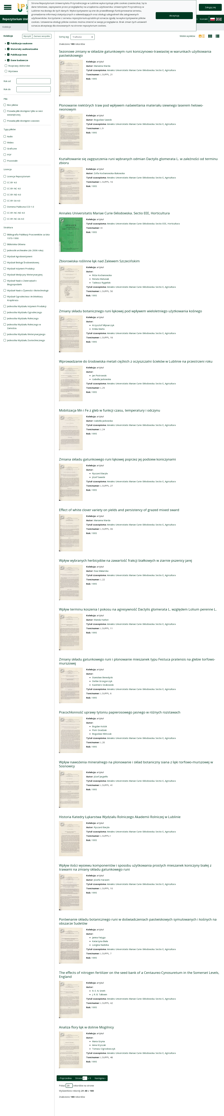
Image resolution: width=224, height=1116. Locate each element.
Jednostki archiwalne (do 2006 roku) (25, 250)
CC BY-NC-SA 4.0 (15, 218)
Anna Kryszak (99, 1045)
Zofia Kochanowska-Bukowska (109, 173)
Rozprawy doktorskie (19, 65)
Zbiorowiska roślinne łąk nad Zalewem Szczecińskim (99, 261)
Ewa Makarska (101, 570)
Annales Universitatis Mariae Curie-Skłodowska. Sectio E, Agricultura (141, 70)
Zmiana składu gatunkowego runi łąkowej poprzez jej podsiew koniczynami (117, 459)
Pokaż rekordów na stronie (76, 1085)
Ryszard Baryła (100, 473)
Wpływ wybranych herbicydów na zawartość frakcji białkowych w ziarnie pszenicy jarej (125, 560)
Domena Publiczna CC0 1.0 (20, 206)
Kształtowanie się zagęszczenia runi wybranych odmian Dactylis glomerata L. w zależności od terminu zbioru (138, 161)
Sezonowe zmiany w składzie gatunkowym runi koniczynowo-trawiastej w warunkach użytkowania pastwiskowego (135, 53)
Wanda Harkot (101, 619)
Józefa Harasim (101, 879)
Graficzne (12, 148)
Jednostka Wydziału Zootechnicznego (26, 340)
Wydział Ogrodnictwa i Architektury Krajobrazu (25, 298)
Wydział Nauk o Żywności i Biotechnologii (27, 290)
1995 (94, 78)
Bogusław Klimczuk (101, 733)
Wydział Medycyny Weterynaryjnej (24, 274)
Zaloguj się (210, 7)
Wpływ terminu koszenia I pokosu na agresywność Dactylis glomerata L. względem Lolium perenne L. (138, 609)
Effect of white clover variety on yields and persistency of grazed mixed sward (119, 510)
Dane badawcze (19, 60)
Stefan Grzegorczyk (102, 681)
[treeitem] (27, 43)
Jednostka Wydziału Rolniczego (23, 318)
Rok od (7, 81)
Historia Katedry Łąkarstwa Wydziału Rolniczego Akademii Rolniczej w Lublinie (120, 817)
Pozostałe (12, 160)
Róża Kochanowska (102, 275)
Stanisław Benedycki (102, 677)
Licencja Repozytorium (18, 176)
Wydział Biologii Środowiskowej (23, 262)
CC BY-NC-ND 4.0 (16, 212)
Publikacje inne (19, 54)
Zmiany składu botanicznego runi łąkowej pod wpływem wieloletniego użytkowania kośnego (130, 311)
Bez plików (12, 104)
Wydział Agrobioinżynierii (19, 256)
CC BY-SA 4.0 (13, 200)
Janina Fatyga (98, 937)
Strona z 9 (83, 1078)
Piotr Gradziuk (99, 730)
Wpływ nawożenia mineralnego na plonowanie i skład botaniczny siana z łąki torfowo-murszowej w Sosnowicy (136, 764)
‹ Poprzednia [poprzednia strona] (65, 1078)
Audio (10, 136)
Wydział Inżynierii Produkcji (20, 268)
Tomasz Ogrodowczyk (103, 1048)
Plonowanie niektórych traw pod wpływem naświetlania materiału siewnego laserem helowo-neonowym (131, 107)
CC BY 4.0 (12, 182)
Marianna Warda (102, 65)
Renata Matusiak (100, 278)
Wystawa (13, 71)
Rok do (7, 89)
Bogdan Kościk (99, 726)
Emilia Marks (98, 328)
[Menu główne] (7, 7)
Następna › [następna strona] (100, 1078)
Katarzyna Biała (100, 941)
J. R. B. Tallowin (99, 994)
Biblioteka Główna (16, 244)
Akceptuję (174, 15)
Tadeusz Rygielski (101, 282)
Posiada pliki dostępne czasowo (23, 120)
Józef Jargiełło (101, 776)
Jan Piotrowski (99, 375)
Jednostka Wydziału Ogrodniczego (24, 312)
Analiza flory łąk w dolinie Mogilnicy (86, 1027)
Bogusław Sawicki (103, 119)
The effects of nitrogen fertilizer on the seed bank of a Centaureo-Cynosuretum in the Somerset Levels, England (139, 974)
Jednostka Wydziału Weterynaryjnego (26, 334)
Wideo (10, 142)
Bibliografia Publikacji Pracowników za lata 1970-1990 (28, 236)
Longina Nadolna (100, 944)
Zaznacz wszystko (42, 36)
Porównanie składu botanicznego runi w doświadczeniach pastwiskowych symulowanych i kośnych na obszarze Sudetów (138, 921)
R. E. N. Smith (98, 990)
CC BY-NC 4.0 (14, 188)
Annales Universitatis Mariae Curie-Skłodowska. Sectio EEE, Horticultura (114, 213)
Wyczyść (27, 36)
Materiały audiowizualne (24, 48)
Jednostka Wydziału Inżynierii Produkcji (26, 306)
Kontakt (204, 18)
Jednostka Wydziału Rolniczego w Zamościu (24, 326)
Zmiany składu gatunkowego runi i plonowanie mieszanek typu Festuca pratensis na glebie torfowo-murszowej (137, 661)
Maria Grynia (98, 1041)
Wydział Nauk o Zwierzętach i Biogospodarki (22, 282)
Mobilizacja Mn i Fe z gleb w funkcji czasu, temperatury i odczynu (109, 410)
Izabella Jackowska (101, 379)
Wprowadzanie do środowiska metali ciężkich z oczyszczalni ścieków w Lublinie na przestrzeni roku (135, 361)
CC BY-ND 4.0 (14, 194)
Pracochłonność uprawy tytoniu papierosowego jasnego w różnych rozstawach (119, 712)
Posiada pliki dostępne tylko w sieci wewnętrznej (25, 112)
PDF (9, 154)
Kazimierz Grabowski (103, 684)
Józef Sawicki (98, 477)
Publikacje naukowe (21, 43)
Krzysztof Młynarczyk (103, 325)
